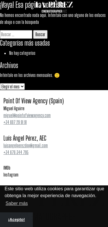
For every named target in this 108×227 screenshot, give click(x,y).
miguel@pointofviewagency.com (27, 115)
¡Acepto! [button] (16, 219)
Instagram (10, 174)
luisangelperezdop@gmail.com (25, 145)
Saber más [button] (16, 203)
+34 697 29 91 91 (15, 122)
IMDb (6, 167)
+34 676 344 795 (16, 152)
